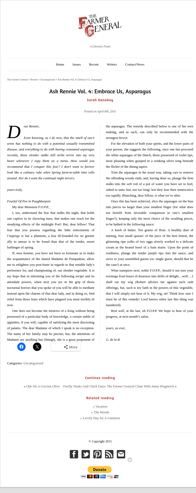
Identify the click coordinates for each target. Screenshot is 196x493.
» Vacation (100, 406)
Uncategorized (33, 363)
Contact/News (135, 64)
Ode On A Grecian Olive (43, 386)
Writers (112, 64)
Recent (94, 64)
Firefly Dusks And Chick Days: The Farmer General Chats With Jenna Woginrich (118, 386)
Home (60, 64)
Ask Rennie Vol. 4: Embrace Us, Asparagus (80, 79)
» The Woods (100, 412)
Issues (76, 64)
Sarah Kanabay (100, 100)
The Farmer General (17, 79)
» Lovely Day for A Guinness (100, 418)
